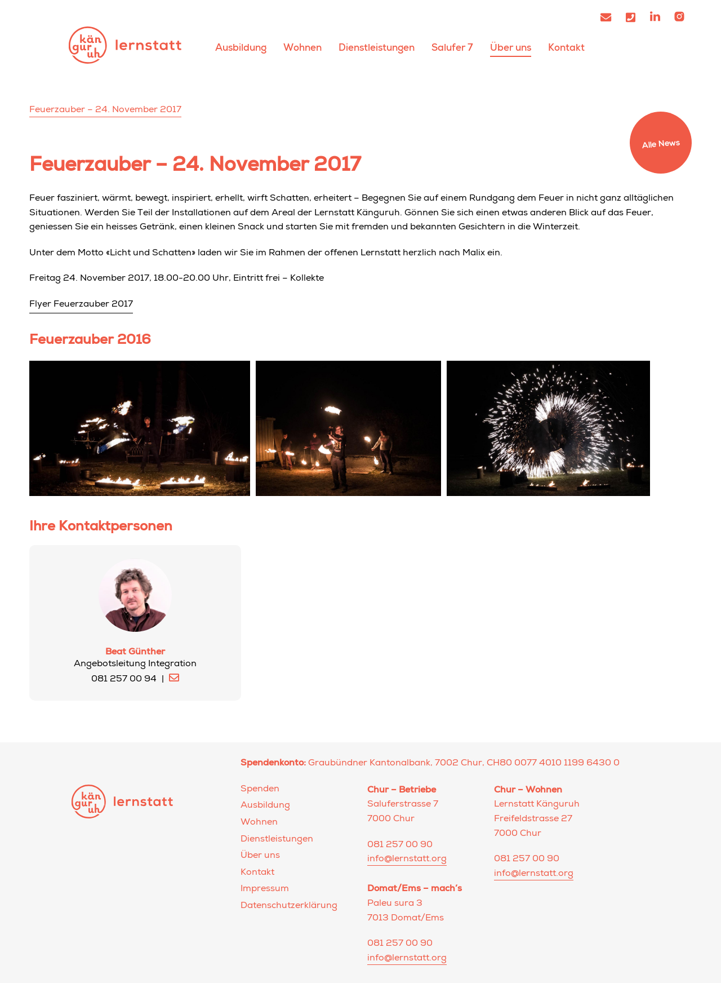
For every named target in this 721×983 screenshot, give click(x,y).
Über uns (510, 48)
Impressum (265, 889)
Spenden (260, 789)
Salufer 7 (452, 48)
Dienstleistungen (377, 48)
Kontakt (566, 48)
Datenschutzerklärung (289, 906)
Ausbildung (240, 48)
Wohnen (302, 48)
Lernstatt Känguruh (125, 45)
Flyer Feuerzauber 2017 (81, 304)
